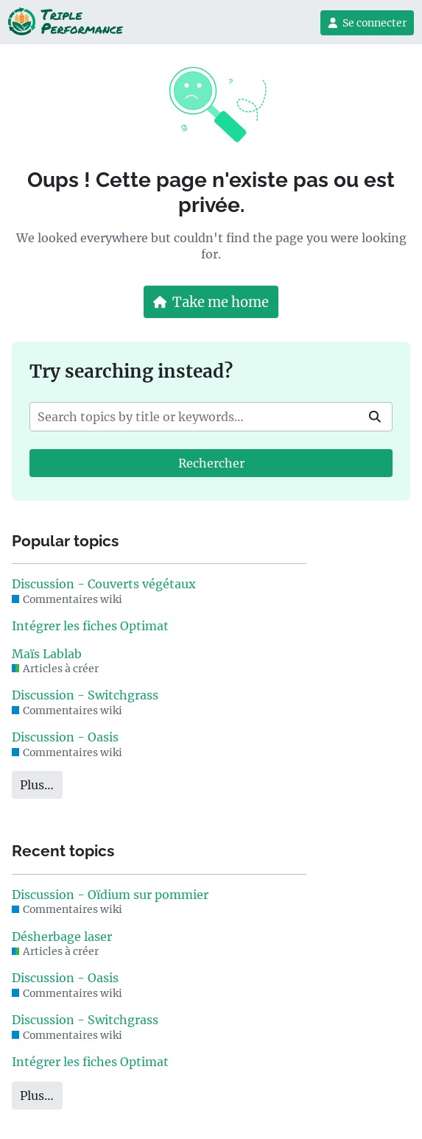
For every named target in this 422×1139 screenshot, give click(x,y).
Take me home (211, 302)
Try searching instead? (131, 371)
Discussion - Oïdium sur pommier (110, 894)
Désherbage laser (62, 936)
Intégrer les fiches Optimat (90, 625)
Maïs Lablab (47, 653)
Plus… (37, 784)
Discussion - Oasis (65, 737)
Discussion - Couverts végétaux (104, 583)
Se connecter (367, 22)
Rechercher (211, 463)
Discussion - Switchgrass (85, 695)
